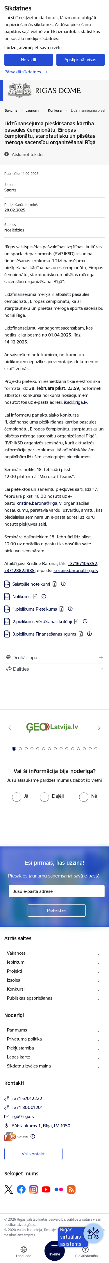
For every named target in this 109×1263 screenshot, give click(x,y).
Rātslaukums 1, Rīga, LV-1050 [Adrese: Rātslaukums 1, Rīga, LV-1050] (41, 1125)
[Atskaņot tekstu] (27, 154)
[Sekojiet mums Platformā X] (8, 1189)
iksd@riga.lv (75, 402)
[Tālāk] (99, 728)
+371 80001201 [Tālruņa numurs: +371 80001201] (27, 1107)
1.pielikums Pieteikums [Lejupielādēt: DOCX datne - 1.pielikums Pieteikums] (34, 609)
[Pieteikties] (57, 910)
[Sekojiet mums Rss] (71, 1189)
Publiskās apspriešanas (29, 998)
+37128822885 (19, 570)
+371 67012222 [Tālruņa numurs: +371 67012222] (27, 1098)
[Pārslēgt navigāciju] (54, 1251)
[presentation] (48, 823)
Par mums (17, 1030)
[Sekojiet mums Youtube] (46, 1189)
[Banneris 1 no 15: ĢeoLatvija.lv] (55, 728)
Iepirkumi (16, 962)
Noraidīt (28, 59)
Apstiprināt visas (80, 59)
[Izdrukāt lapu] (54, 657)
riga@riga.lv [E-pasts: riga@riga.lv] (23, 1116)
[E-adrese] (16, 1136)
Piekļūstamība (20, 1048)
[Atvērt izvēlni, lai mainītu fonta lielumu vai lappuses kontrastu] (85, 1253)
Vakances (16, 953)
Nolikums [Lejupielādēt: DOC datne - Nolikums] (21, 596)
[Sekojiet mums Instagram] (33, 1189)
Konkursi (15, 989)
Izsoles (13, 980)
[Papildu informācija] (63, 584)
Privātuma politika (24, 1039)
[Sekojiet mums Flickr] (58, 1189)
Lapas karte (18, 1057)
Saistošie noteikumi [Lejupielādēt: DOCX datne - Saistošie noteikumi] (31, 584)
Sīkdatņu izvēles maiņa (29, 1066)
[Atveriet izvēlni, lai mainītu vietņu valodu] (23, 1253)
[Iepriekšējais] (10, 728)
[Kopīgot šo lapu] (54, 668)
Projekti (14, 971)
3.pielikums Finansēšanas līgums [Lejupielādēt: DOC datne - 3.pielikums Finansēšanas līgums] (44, 634)
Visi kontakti (33, 1154)
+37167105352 (82, 563)
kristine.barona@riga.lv (39, 503)
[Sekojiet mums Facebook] (21, 1189)
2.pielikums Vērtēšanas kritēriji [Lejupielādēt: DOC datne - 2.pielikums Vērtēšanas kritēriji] (42, 621)
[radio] (20, 795)
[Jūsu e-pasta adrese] (57, 891)
